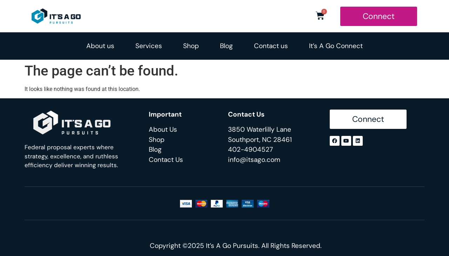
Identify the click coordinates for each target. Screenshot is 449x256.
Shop (191, 45)
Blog (226, 45)
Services (148, 45)
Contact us (271, 45)
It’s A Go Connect (336, 45)
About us (100, 45)
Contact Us (166, 159)
